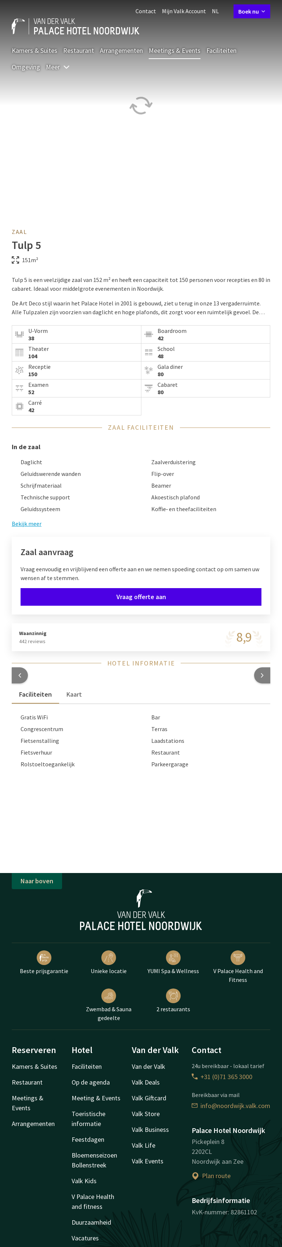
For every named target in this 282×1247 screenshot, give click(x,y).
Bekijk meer (26, 523)
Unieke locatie (109, 962)
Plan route (211, 1175)
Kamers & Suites (34, 50)
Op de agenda (91, 1082)
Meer (58, 67)
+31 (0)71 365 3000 (222, 1076)
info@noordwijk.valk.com (231, 1105)
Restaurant (78, 50)
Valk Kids (84, 1181)
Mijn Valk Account (184, 11)
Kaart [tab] (74, 694)
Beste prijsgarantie (44, 962)
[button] (20, 675)
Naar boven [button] (37, 881)
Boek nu (251, 11)
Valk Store (146, 1114)
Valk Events (147, 1161)
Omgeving (26, 67)
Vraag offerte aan (141, 597)
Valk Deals (146, 1082)
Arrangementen (121, 50)
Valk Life (143, 1145)
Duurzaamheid (91, 1222)
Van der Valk (148, 1066)
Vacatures (85, 1238)
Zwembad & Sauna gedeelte (108, 1005)
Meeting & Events (96, 1098)
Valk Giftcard (149, 1098)
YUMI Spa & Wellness (173, 962)
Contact (145, 11)
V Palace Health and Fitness (238, 966)
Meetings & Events (174, 50)
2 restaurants (173, 1001)
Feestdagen (88, 1139)
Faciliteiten (221, 50)
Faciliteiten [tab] (35, 694)
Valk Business (150, 1129)
